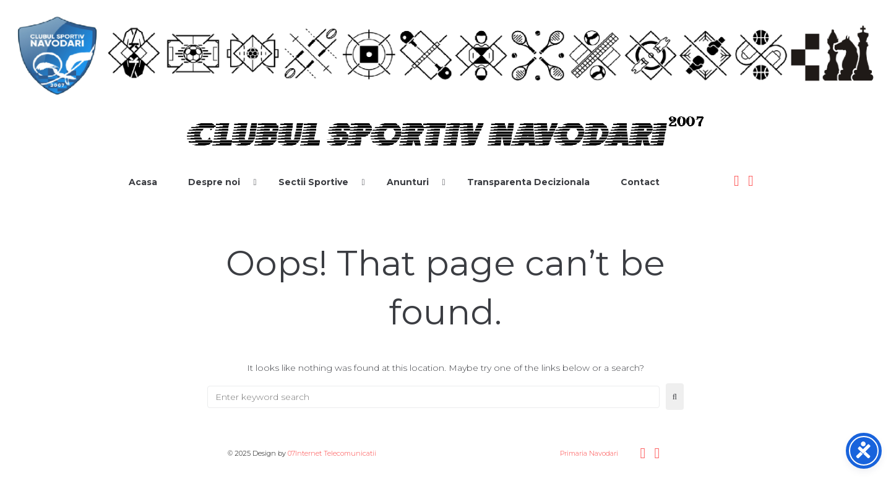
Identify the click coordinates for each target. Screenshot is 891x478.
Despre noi (214, 182)
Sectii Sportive (313, 182)
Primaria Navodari (588, 453)
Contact (640, 182)
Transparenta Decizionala (528, 182)
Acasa (143, 182)
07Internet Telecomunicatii (332, 453)
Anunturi (408, 182)
